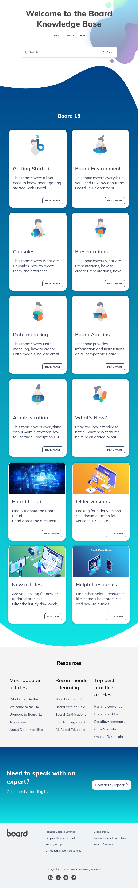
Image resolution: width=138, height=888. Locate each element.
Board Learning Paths (71, 699)
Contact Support (111, 784)
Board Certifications (70, 714)
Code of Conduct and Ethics (110, 838)
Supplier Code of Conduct (60, 838)
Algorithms (18, 722)
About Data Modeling (26, 729)
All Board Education (70, 729)
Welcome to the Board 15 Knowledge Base (26, 707)
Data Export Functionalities (110, 714)
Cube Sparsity (105, 729)
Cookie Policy (101, 831)
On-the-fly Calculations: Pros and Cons (110, 737)
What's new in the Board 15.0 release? (26, 699)
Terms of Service (103, 844)
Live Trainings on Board (71, 722)
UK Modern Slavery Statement (63, 850)
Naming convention (109, 706)
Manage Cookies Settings (60, 831)
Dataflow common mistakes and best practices (110, 721)
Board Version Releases (71, 707)
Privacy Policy (54, 844)
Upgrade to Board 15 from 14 (26, 714)
